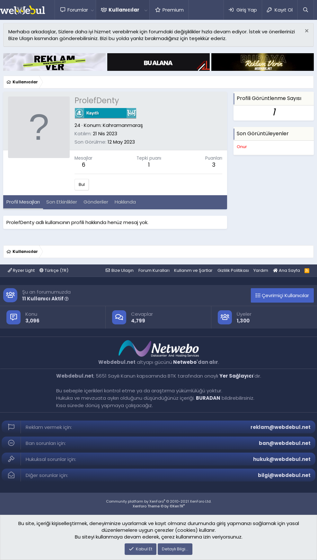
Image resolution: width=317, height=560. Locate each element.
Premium (173, 9)
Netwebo (185, 362)
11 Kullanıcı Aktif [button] (45, 298)
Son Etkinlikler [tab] (61, 201)
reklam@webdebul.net (281, 427)
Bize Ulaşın (122, 270)
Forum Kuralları (154, 270)
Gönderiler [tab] (96, 201)
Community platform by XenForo (158, 501)
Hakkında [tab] (125, 201)
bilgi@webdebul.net (284, 475)
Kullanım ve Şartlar (193, 270)
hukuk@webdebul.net (282, 459)
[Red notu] (306, 31)
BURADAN (208, 398)
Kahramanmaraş (123, 125)
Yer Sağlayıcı (236, 375)
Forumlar (77, 9)
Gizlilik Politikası (233, 270)
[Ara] (305, 10)
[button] (92, 10)
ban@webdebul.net (285, 443)
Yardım (260, 270)
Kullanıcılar (124, 9)
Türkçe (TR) (54, 270)
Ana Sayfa (286, 270)
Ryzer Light (21, 270)
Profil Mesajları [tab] (23, 201)
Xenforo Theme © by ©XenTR (159, 506)
